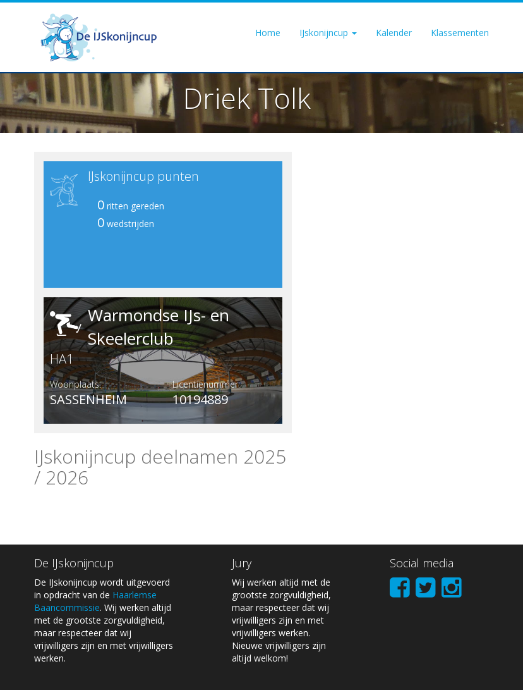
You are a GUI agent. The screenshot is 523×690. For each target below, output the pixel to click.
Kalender (394, 33)
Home (267, 33)
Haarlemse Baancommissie (95, 601)
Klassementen (460, 33)
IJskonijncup (328, 33)
